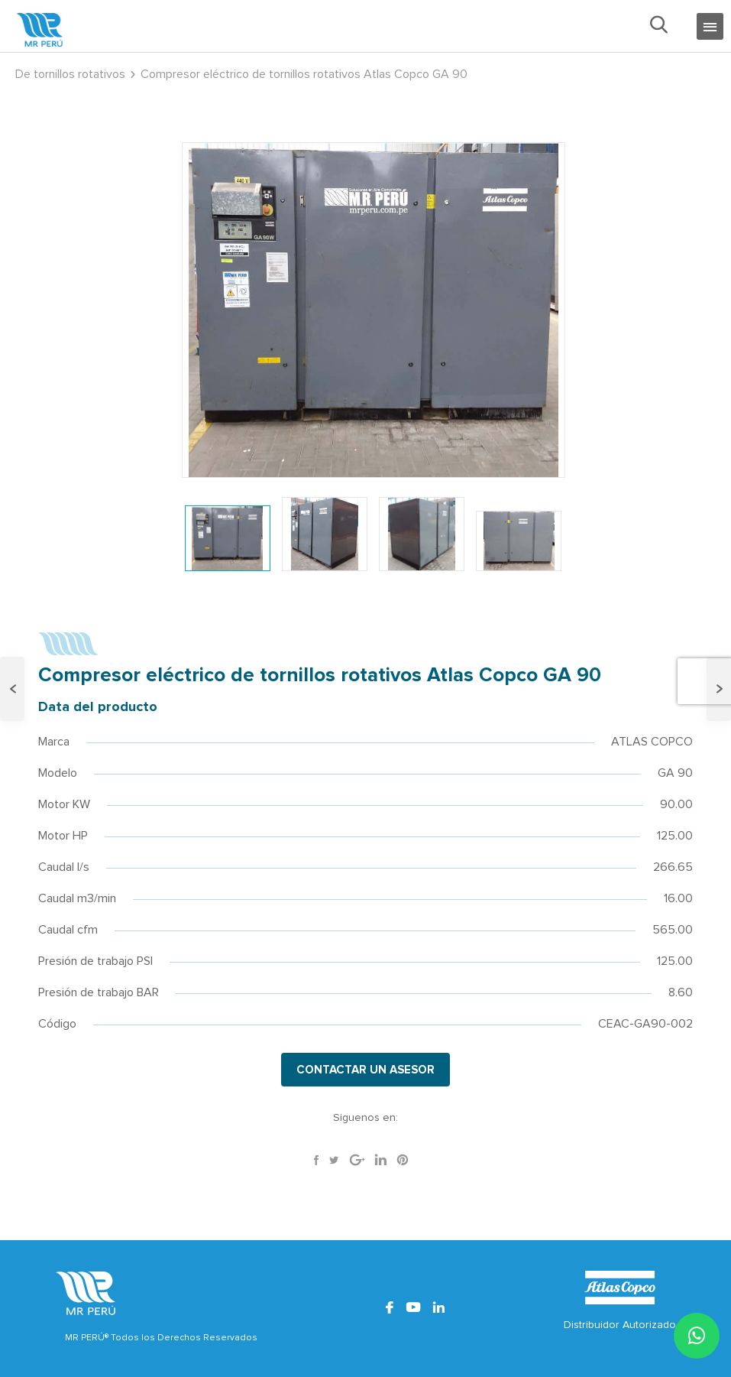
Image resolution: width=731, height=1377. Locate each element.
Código (57, 1024)
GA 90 (675, 773)
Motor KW (64, 804)
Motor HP (63, 836)
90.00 (676, 804)
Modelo (57, 773)
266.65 (673, 867)
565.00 (672, 930)
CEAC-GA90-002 (645, 1024)
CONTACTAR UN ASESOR (365, 1070)
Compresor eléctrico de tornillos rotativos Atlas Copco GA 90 (304, 74)
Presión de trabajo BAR (98, 992)
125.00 (675, 836)
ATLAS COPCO (652, 742)
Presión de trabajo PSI (95, 961)
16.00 (678, 898)
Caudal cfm (68, 930)
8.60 (680, 992)
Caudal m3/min (77, 898)
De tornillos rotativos (70, 74)
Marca (54, 742)
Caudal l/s (63, 867)
